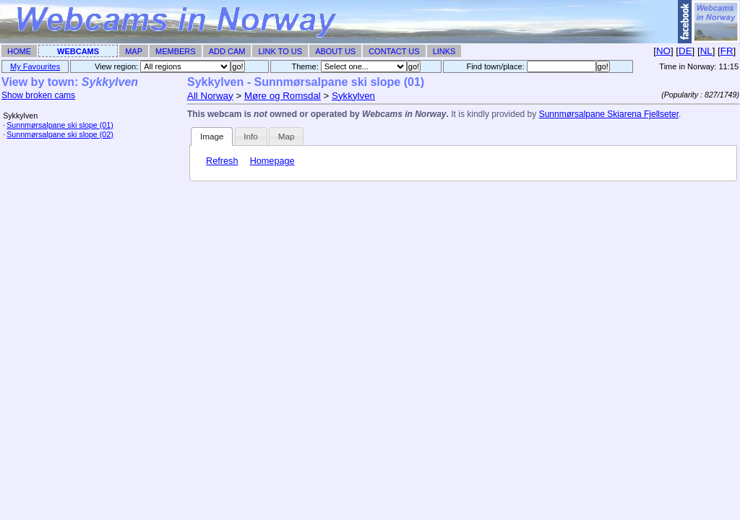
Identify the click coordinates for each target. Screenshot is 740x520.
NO (663, 51)
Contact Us (394, 51)
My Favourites (35, 66)
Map (133, 51)
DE (685, 51)
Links (444, 51)
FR (726, 51)
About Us (335, 51)
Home (19, 51)
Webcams (78, 51)
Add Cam (227, 51)
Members (175, 51)
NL (706, 51)
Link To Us (280, 51)
